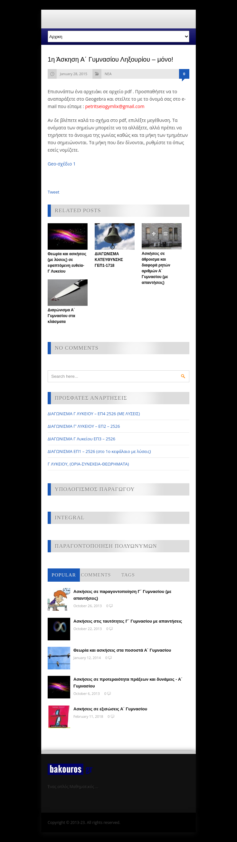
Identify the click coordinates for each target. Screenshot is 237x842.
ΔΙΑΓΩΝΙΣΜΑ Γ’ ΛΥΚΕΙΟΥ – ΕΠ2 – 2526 (84, 426)
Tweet (53, 192)
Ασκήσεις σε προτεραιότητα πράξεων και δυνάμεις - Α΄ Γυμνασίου (128, 682)
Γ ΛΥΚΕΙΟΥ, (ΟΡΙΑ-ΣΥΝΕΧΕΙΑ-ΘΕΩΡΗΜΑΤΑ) (88, 464)
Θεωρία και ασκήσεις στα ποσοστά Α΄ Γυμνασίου (122, 650)
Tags (128, 574)
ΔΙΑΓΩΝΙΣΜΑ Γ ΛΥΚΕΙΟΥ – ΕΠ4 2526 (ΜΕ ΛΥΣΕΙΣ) (94, 413)
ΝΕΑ (108, 73)
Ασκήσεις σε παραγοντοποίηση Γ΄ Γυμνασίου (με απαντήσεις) (122, 595)
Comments (96, 574)
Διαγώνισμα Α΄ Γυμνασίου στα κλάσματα (61, 316)
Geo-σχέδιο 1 (62, 164)
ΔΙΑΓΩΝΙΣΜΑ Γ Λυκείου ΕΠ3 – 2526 (81, 439)
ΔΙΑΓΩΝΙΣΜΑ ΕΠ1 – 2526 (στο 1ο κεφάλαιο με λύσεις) (99, 451)
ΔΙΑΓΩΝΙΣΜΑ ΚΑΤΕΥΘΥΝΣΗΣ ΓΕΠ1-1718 (109, 260)
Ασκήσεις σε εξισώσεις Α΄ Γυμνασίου (110, 709)
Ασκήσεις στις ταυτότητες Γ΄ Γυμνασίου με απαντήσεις (127, 621)
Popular (64, 574)
